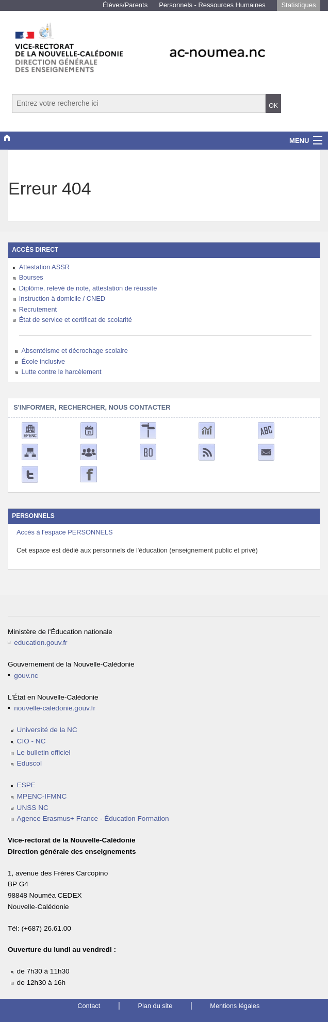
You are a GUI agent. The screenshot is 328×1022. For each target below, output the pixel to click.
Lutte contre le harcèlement (62, 372)
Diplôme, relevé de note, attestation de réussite (88, 288)
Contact (88, 1006)
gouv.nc (26, 675)
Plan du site (155, 1006)
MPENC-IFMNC (42, 796)
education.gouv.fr (40, 642)
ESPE (26, 785)
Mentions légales (234, 1006)
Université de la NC (47, 730)
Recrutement (38, 309)
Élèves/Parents (125, 5)
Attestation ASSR (44, 267)
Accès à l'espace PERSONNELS (65, 532)
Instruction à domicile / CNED (62, 298)
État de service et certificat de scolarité (75, 319)
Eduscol (29, 763)
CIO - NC (31, 741)
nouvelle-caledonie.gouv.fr (54, 708)
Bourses (31, 277)
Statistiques (298, 5)
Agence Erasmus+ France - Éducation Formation (93, 818)
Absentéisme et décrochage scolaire (75, 350)
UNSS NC (32, 808)
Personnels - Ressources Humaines (212, 5)
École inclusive (43, 361)
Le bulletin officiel (44, 752)
